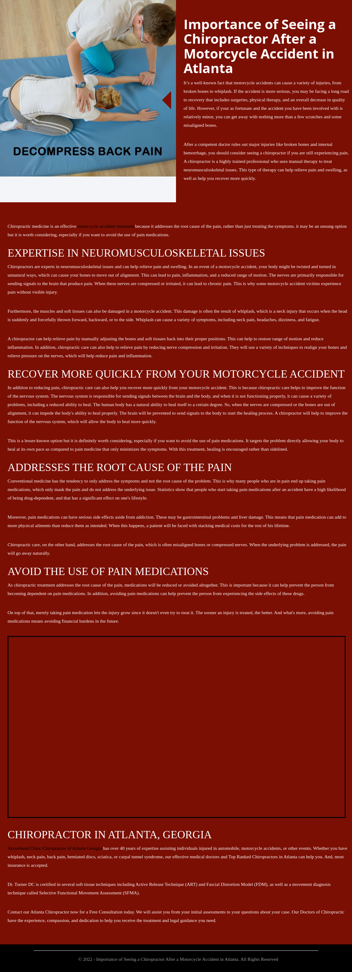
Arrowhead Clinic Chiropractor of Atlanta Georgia (55, 848)
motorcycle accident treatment (106, 226)
